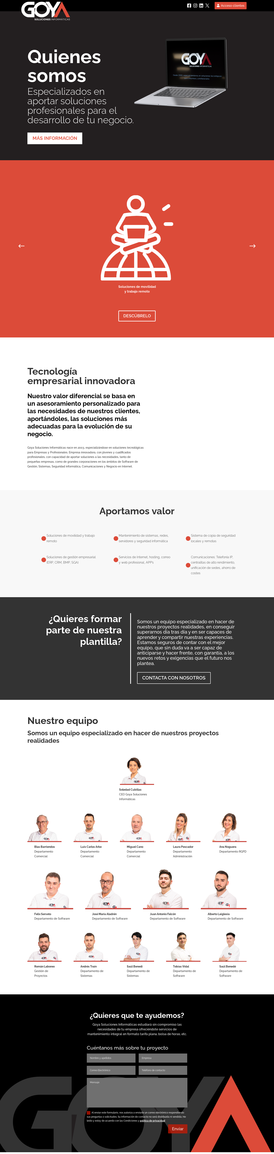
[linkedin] (201, 6)
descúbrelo (137, 316)
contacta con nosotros (174, 679)
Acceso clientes (232, 6)
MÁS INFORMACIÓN (55, 138)
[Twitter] (207, 6)
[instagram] (195, 6)
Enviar (177, 1130)
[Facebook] (189, 6)
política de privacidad (152, 1122)
